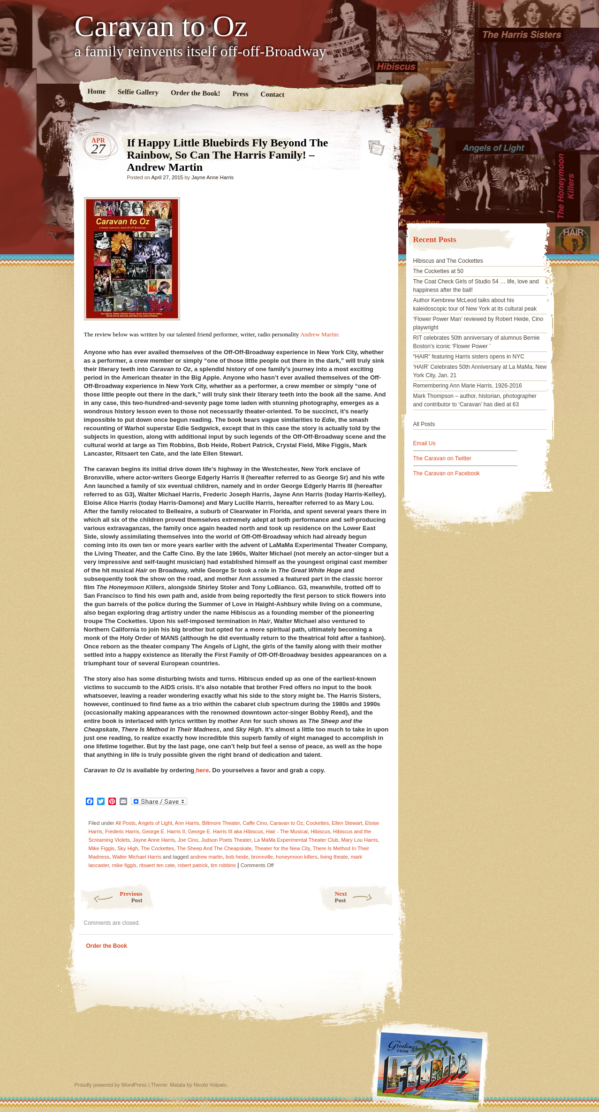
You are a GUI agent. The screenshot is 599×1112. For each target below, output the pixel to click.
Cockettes (317, 823)
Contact (272, 95)
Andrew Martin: (320, 334)
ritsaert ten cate (157, 865)
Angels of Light (155, 823)
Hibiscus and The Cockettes (448, 261)
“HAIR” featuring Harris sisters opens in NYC (468, 356)
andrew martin (206, 857)
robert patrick (193, 865)
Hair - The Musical (287, 831)
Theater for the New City (282, 848)
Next (364, 897)
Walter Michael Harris (136, 857)
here (201, 770)
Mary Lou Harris (359, 840)
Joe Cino (188, 840)
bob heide (237, 857)
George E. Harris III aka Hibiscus (225, 831)
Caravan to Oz (161, 26)
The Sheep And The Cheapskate (214, 848)
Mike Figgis (102, 848)
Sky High (127, 848)
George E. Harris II (163, 831)
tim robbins (223, 865)
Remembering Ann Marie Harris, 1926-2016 (467, 385)
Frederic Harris (122, 831)
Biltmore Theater (221, 823)
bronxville (262, 857)
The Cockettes (157, 848)
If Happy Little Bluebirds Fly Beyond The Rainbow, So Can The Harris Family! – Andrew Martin (373, 145)
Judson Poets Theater (226, 840)
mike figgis (124, 865)
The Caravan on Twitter (442, 458)
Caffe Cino (255, 823)
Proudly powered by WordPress (111, 1085)
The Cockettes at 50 (438, 271)
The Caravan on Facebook (446, 473)
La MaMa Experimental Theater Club (296, 840)
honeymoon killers (297, 857)
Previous (111, 897)
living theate (334, 857)
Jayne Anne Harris (212, 177)
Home (96, 91)
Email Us (424, 443)
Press (240, 94)
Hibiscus (320, 831)
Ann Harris (187, 823)
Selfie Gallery (137, 92)
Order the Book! (195, 93)
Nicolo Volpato (210, 1085)
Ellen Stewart (347, 823)
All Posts (125, 823)
